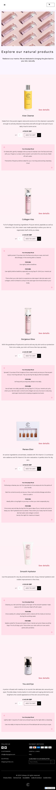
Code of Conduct (36, 777)
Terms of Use (17, 777)
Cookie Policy (47, 777)
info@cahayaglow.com (8, 754)
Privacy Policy (7, 777)
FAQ (30, 754)
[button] (5, 4)
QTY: (16, 135)
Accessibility (26, 777)
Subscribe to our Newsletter (39, 759)
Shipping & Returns (7, 762)
